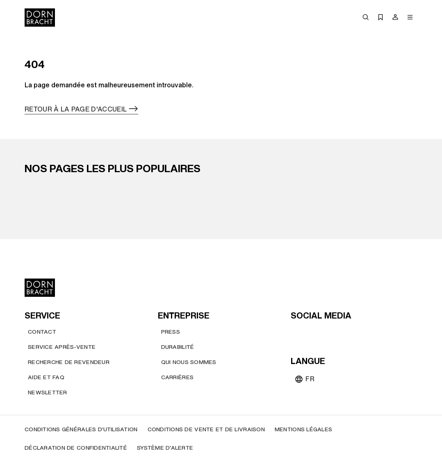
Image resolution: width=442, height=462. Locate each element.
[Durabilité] (177, 347)
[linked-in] (357, 333)
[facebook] (342, 333)
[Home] (40, 17)
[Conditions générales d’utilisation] (81, 429)
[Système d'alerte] (165, 447)
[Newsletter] (47, 392)
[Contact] (42, 331)
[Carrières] (177, 377)
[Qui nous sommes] (188, 362)
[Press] (170, 331)
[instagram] (313, 333)
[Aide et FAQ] (46, 377)
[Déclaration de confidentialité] (76, 447)
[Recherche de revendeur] (68, 362)
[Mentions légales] (303, 429)
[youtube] (298, 333)
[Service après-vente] (62, 347)
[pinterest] (328, 333)
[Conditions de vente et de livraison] (206, 429)
